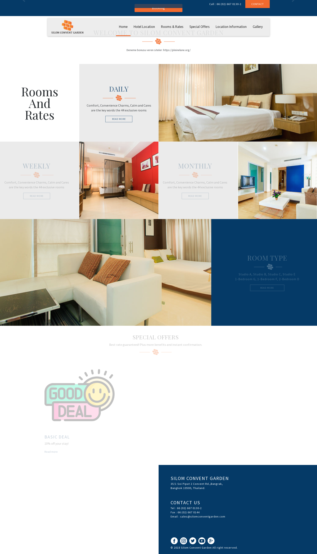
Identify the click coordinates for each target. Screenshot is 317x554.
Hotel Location (144, 26)
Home (123, 26)
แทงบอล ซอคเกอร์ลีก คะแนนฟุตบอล (185, 525)
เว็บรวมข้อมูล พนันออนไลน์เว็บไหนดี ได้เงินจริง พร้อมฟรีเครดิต (239, 525)
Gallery (258, 26)
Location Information (231, 26)
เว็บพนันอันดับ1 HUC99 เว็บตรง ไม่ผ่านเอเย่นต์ (208, 525)
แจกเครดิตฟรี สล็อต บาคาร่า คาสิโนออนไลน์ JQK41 (254, 521)
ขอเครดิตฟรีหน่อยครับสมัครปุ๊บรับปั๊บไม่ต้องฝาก (183, 521)
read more (119, 119)
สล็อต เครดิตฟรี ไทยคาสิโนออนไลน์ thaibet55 (281, 521)
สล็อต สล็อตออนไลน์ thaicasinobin (231, 521)
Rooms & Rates (172, 26)
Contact (257, 4)
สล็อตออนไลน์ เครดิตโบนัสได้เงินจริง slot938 (209, 521)
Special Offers (199, 26)
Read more (50, 452)
